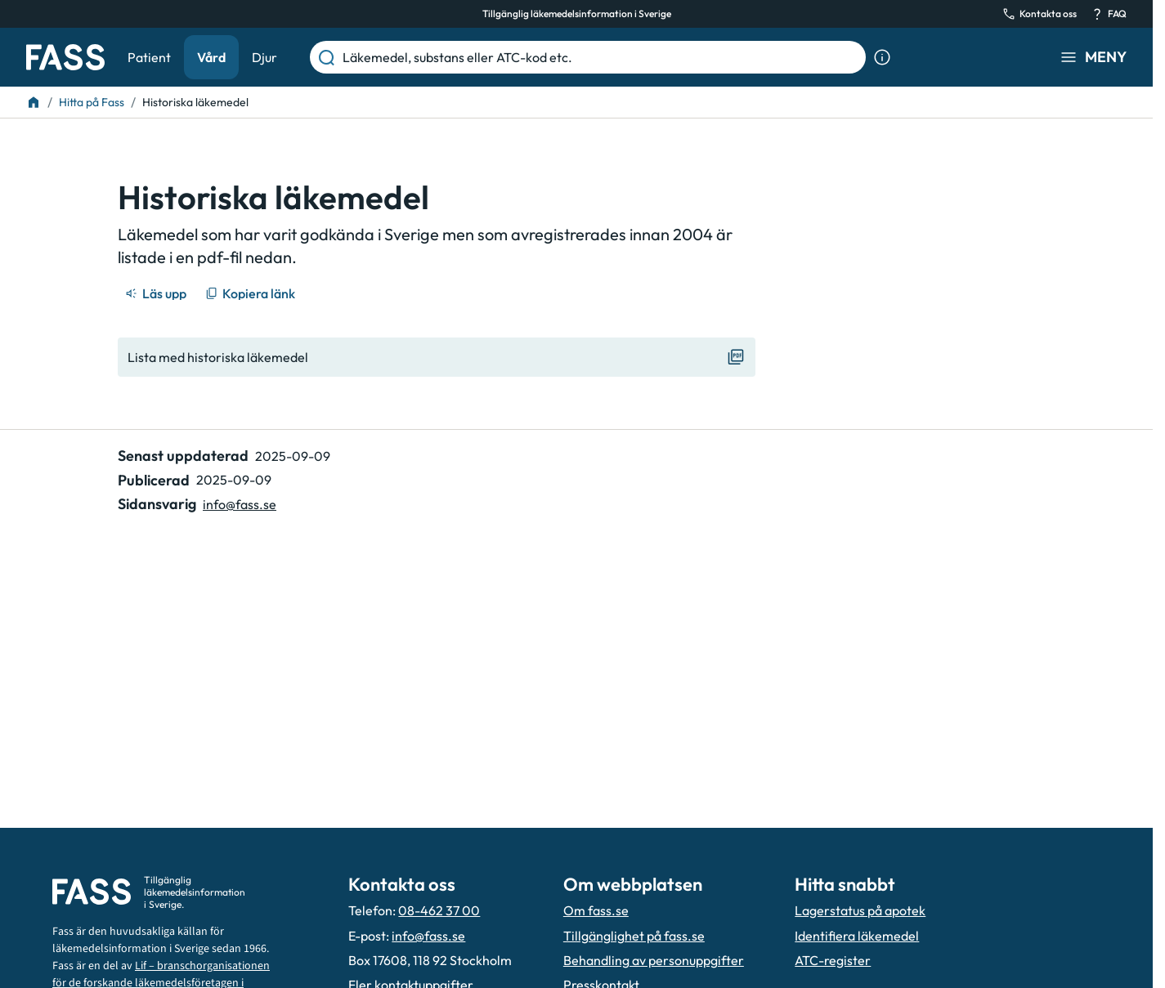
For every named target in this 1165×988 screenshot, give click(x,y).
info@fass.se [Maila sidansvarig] (239, 504)
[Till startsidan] (33, 102)
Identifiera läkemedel (857, 936)
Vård (211, 57)
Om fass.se (596, 910)
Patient (149, 57)
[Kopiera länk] (251, 293)
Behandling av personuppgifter (653, 960)
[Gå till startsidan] (65, 57)
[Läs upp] (157, 293)
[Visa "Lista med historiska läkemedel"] (436, 357)
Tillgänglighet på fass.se (634, 936)
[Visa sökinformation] (882, 57)
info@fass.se (428, 936)
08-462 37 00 (439, 910)
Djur (264, 57)
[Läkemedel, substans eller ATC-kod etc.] (601, 57)
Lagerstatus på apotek (860, 910)
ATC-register (833, 960)
